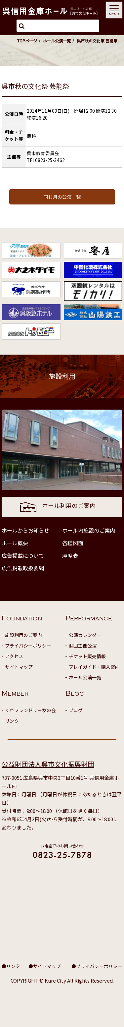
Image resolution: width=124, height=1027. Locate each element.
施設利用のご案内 (23, 635)
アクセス (14, 656)
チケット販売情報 (87, 656)
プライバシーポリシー (28, 645)
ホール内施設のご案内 (88, 530)
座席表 (70, 555)
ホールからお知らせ (25, 530)
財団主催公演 (83, 645)
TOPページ (27, 40)
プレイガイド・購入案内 (94, 666)
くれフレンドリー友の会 (30, 710)
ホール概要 (15, 543)
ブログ (76, 710)
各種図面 (72, 543)
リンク (12, 720)
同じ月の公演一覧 (62, 197)
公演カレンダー (85, 635)
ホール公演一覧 (57, 40)
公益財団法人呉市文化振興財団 (48, 764)
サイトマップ (19, 666)
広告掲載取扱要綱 (23, 568)
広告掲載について (23, 555)
